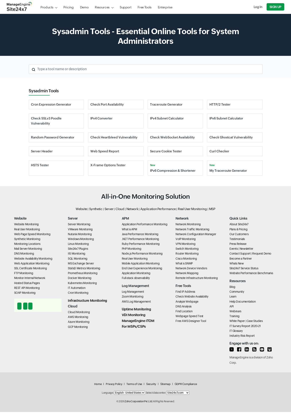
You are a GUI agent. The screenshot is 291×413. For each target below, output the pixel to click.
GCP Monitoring (78, 327)
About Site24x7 (238, 224)
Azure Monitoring (78, 321)
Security (151, 384)
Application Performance (158, 209)
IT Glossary (236, 331)
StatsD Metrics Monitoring (84, 268)
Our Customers (238, 234)
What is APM (129, 229)
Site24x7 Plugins (78, 248)
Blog (232, 286)
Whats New (236, 263)
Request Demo (261, 253)
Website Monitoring (26, 224)
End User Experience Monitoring (142, 268)
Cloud (119, 209)
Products (46, 7)
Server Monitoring (79, 224)
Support (125, 7)
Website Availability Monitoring (33, 258)
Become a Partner (240, 258)
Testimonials (237, 239)
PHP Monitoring (131, 248)
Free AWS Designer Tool (191, 321)
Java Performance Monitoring (140, 234)
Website (81, 209)
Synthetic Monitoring (27, 239)
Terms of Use (134, 384)
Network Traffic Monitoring (192, 229)
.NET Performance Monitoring (140, 239)
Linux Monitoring (78, 243)
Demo (84, 7)
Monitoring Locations (27, 243)
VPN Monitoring (185, 243)
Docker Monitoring (79, 278)
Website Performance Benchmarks (251, 273)
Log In (258, 7)
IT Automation (76, 288)
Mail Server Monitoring (28, 248)
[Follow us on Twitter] (231, 349)
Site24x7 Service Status (243, 268)
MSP (212, 209)
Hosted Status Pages (27, 283)
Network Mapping (187, 273)
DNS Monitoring (24, 253)
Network (132, 209)
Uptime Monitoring (136, 309)
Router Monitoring (187, 253)
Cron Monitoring (78, 292)
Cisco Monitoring (186, 258)
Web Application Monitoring (32, 263)
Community (236, 291)
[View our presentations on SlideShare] (269, 349)
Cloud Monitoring (79, 312)
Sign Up (275, 7)
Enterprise (165, 7)
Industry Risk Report (242, 335)
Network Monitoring (188, 224)
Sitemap (165, 384)
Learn (232, 296)
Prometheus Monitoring (82, 273)
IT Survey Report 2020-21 (244, 326)
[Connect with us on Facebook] (239, 349)
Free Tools (144, 7)
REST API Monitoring (27, 288)
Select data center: (156, 392)
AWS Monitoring (78, 317)
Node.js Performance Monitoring (142, 253)
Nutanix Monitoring (80, 234)
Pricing (68, 7)
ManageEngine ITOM (138, 321)
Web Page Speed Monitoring (32, 234)
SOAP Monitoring (25, 292)
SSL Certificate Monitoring (30, 268)
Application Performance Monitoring (145, 224)
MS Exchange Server (81, 263)
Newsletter (246, 248)
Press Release (237, 243)
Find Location (184, 311)
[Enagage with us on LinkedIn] (247, 349)
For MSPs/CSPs (134, 326)
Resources (102, 7)
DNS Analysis (184, 306)
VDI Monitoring (133, 315)
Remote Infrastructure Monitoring (197, 278)
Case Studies (255, 321)
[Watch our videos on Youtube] (262, 349)
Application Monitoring (136, 273)
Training (234, 316)
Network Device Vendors (191, 268)
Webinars (235, 311)
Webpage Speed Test (189, 316)
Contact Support (240, 253)
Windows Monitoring (81, 239)
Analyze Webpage (187, 301)
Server (109, 209)
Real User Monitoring (192, 209)
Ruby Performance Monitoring (141, 243)
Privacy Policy (114, 384)
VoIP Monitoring (186, 239)
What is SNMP (184, 263)
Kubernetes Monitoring (82, 283)
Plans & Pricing (238, 229)
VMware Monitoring (80, 229)
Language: (108, 392)
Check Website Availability (192, 296)
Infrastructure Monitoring (87, 301)
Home (98, 384)
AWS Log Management (136, 301)
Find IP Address (185, 291)
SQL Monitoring (77, 258)
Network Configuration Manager (196, 234)
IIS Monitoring (76, 253)
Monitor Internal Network (29, 278)
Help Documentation (242, 301)
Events (233, 248)
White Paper (237, 321)
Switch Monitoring (187, 248)
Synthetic (95, 209)
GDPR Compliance (186, 384)
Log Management (133, 291)
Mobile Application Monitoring (141, 263)
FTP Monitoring (23, 273)
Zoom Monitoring (132, 296)
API (231, 306)
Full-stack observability (136, 278)
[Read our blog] (254, 349)
